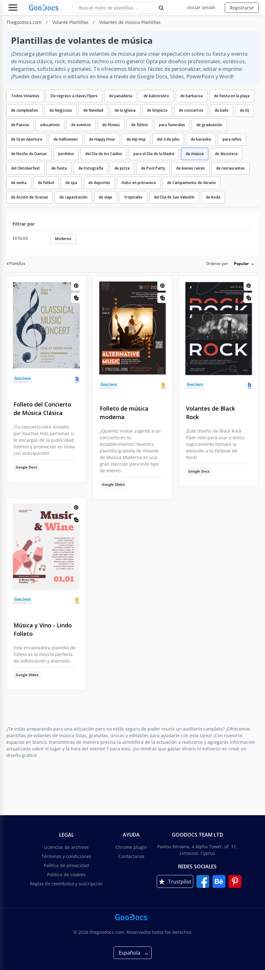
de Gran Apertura (26, 139)
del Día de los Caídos (103, 153)
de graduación (209, 124)
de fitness (111, 124)
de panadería (120, 95)
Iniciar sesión (201, 7)
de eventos (81, 124)
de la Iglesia (125, 110)
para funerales (172, 124)
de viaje (105, 197)
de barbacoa (191, 95)
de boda (213, 197)
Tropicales (133, 197)
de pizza (122, 168)
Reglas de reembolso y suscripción (66, 884)
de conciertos (191, 110)
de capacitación (73, 197)
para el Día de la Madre (153, 153)
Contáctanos (131, 856)
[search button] (161, 7)
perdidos (66, 153)
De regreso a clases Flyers (74, 95)
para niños (232, 139)
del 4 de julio (168, 139)
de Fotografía (90, 168)
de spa (71, 182)
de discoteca (226, 153)
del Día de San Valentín (174, 197)
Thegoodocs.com (24, 22)
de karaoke (201, 139)
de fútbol (139, 124)
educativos (50, 124)
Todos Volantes (25, 95)
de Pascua (20, 124)
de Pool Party (153, 168)
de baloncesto (156, 95)
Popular (241, 263)
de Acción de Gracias (29, 197)
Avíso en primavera (138, 182)
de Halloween (66, 139)
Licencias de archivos (66, 847)
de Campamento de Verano (191, 182)
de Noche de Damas (29, 153)
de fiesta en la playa (232, 95)
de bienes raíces (190, 168)
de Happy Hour (102, 139)
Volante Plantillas (71, 22)
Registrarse (242, 8)
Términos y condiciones (66, 856)
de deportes (99, 182)
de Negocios (60, 110)
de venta (18, 182)
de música (195, 153)
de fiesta (59, 168)
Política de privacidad (66, 865)
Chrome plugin (131, 847)
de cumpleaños (24, 110)
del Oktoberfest (25, 168)
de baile (221, 110)
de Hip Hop (136, 139)
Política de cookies (66, 874)
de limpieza (157, 110)
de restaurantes (230, 168)
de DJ (244, 110)
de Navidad (93, 110)
